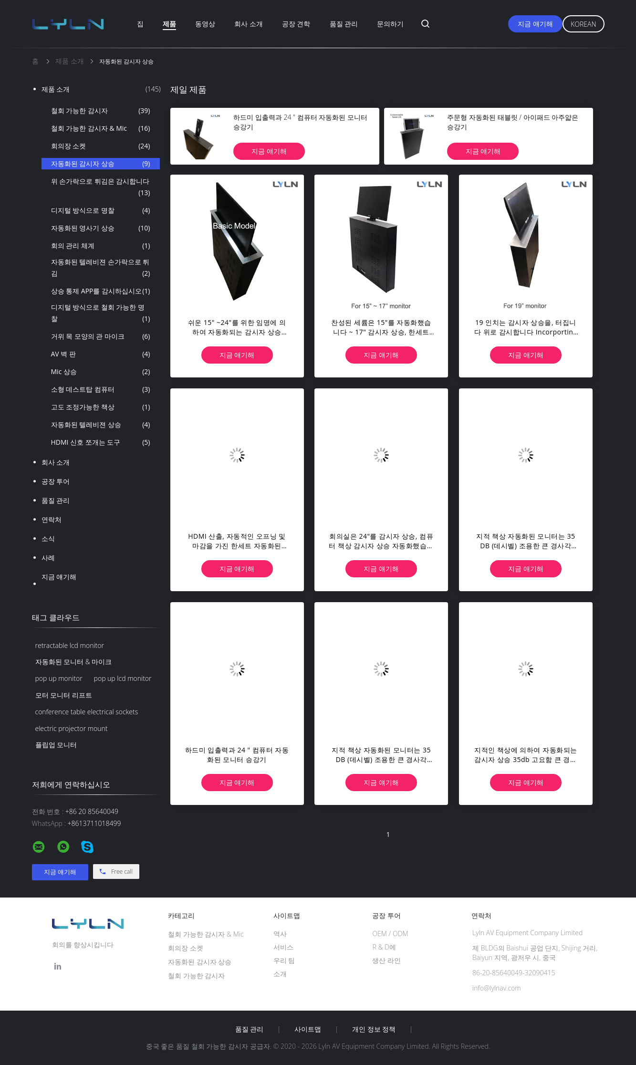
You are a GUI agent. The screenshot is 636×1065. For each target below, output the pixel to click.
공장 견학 (296, 23)
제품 (169, 23)
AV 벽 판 (100, 354)
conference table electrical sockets (86, 711)
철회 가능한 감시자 (100, 110)
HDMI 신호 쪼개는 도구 (100, 442)
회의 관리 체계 (100, 245)
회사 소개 (248, 23)
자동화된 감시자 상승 (100, 163)
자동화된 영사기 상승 (100, 228)
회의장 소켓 (100, 146)
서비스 (283, 946)
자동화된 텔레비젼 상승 (100, 424)
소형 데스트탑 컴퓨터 (100, 389)
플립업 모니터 (56, 744)
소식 (48, 538)
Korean (583, 24)
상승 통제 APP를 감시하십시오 (100, 291)
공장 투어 (56, 481)
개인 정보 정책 (374, 1029)
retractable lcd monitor (69, 645)
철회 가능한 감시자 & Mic (100, 128)
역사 (280, 933)
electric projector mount (71, 728)
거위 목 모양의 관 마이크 (100, 336)
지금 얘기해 (535, 23)
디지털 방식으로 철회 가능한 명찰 (100, 313)
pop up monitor (59, 678)
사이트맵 (307, 1029)
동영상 (205, 23)
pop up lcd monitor (123, 678)
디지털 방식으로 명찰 (100, 210)
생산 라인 (386, 960)
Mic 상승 (100, 371)
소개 (280, 973)
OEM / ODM (390, 933)
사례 (48, 557)
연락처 (52, 519)
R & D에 (384, 946)
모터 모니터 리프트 (63, 695)
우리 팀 (284, 960)
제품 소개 (101, 89)
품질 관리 (344, 23)
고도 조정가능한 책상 (100, 407)
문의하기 (390, 23)
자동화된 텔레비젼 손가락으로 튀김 (100, 268)
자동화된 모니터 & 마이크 (73, 661)
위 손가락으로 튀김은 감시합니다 (100, 187)
